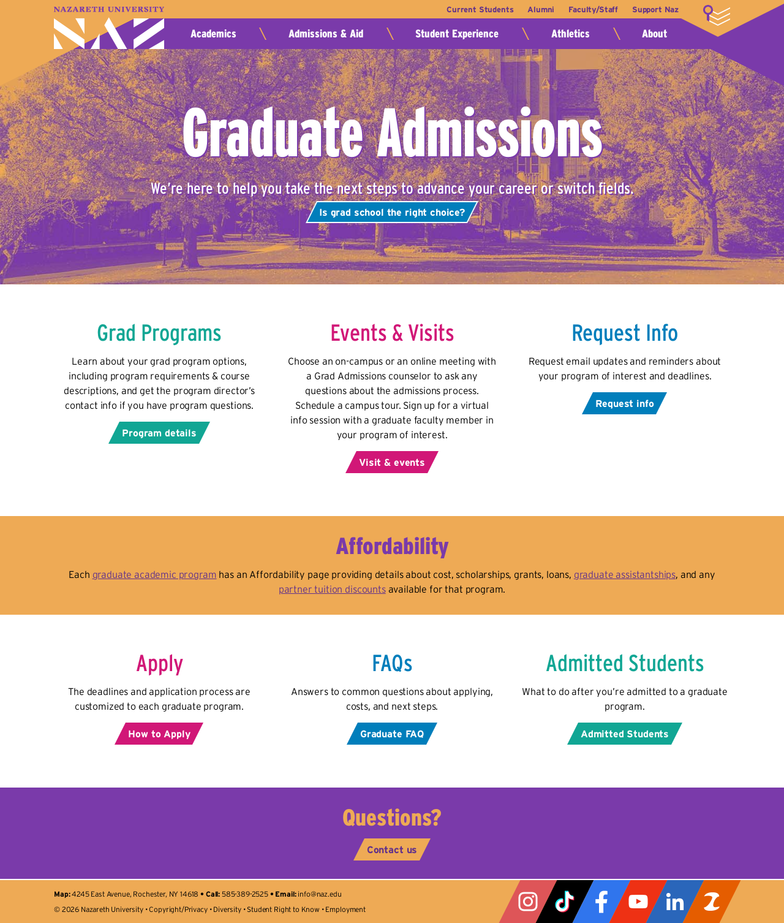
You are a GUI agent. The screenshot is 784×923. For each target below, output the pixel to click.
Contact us (392, 849)
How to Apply (159, 733)
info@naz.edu (319, 894)
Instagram (528, 901)
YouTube (638, 901)
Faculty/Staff (591, 9)
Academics (213, 34)
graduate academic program (154, 574)
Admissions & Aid (325, 34)
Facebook (601, 901)
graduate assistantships (625, 574)
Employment (345, 909)
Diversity (227, 909)
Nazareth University (109, 28)
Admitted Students (625, 733)
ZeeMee (711, 901)
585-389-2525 (245, 894)
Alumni (536, 9)
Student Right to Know (283, 909)
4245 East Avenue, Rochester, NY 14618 (135, 894)
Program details (159, 432)
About (654, 34)
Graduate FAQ (392, 733)
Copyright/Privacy (178, 909)
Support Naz (655, 9)
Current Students (473, 9)
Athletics (570, 34)
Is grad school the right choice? (392, 212)
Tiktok (564, 901)
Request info (624, 403)
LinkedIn (675, 901)
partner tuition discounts (332, 588)
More (716, 15)
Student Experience (457, 34)
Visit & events (392, 462)
